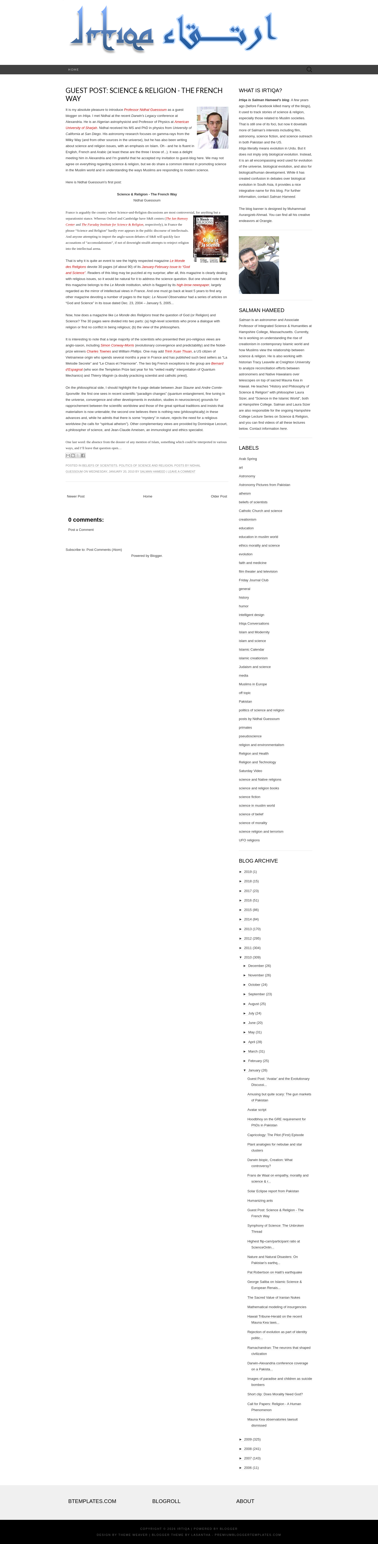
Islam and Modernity (254, 632)
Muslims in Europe (253, 684)
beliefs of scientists (99, 465)
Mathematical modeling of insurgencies (276, 1307)
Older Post (219, 496)
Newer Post (76, 496)
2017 (248, 891)
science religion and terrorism (261, 831)
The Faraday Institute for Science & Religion (112, 224)
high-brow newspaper (193, 285)
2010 (248, 957)
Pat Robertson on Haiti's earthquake (274, 1272)
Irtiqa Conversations (254, 623)
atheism (245, 493)
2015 (248, 910)
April (251, 1042)
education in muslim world (258, 537)
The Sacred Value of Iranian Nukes (273, 1297)
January (254, 1070)
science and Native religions (260, 779)
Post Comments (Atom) (104, 550)
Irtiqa (183, 1528)
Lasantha (201, 1534)
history (244, 597)
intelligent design (251, 615)
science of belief (251, 814)
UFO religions (249, 840)
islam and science (252, 641)
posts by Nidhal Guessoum (259, 719)
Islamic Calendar (251, 649)
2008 (248, 1449)
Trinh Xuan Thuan (178, 351)
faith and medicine (253, 563)
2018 (248, 881)
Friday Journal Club (254, 580)
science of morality (253, 823)
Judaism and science (255, 667)
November (256, 975)
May (251, 1032)
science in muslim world (257, 805)
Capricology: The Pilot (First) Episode (275, 1135)
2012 (248, 938)
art (241, 467)
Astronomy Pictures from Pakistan (264, 485)
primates (245, 727)
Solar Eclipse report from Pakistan (273, 1191)
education (246, 528)
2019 (248, 872)
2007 (248, 1458)
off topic (245, 693)
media (243, 675)
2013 (248, 929)
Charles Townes (99, 351)
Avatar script (256, 1110)
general (244, 589)
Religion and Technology (257, 762)
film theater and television (258, 571)
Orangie (266, 221)
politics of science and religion (146, 465)
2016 (248, 900)
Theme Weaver (133, 1534)
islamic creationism (253, 658)
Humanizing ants (260, 1201)
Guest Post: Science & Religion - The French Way (144, 94)
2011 (248, 948)
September (256, 994)
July (251, 1013)
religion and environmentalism (261, 745)
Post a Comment (81, 530)
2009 (248, 1439)
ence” (81, 273)
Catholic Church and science (260, 511)
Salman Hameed (152, 471)
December (256, 966)
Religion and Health (254, 753)
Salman (244, 320)
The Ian (171, 218)
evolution (246, 554)
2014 (248, 919)
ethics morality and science (259, 545)
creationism (247, 519)
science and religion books (259, 788)
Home (73, 69)
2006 (248, 1468)
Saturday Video (250, 771)
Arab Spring (248, 459)
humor (244, 606)
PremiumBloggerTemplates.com (248, 1534)
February (255, 1061)
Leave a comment (181, 471)
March (253, 1051)
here (283, 429)
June (252, 1023)
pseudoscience (250, 736)
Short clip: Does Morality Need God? (275, 1394)
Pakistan (245, 701)
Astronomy (247, 476)
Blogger (156, 556)
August (253, 1004)
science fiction (249, 797)
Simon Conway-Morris (117, 345)
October (254, 985)
